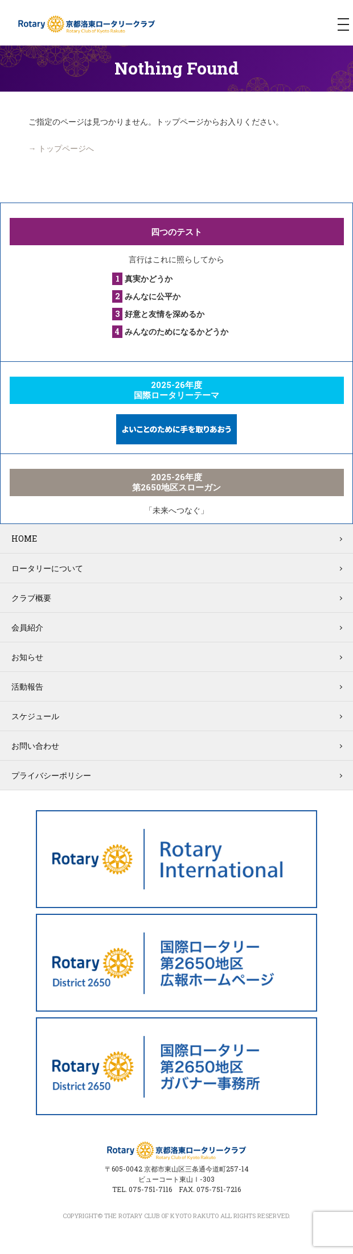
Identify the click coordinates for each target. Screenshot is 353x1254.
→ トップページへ (61, 148)
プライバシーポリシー (51, 775)
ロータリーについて (47, 568)
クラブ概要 (31, 597)
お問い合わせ (35, 745)
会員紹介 (27, 627)
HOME (24, 538)
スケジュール (35, 716)
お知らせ (27, 656)
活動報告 (27, 686)
